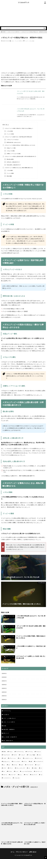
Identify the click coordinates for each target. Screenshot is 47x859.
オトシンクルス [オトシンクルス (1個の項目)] (16, 761)
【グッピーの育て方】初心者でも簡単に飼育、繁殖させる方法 (30, 627)
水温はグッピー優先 (10, 148)
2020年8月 (4, 677)
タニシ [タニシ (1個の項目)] (20, 774)
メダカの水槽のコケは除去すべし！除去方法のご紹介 (30, 647)
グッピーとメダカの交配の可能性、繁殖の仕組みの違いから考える (30, 637)
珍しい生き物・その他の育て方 (10, 737)
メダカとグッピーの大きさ (11, 140)
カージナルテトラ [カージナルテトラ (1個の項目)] (39, 761)
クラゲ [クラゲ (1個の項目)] (4, 768)
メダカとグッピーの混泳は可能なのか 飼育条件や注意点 (34, 804)
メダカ (30, 41)
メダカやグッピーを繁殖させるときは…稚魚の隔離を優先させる (18, 168)
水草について (6, 733)
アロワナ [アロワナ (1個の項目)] (15, 754)
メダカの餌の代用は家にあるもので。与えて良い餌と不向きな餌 (30, 617)
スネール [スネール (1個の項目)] (5, 774)
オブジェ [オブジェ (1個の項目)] (25, 761)
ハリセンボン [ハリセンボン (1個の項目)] (17, 778)
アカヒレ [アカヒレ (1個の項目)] (11, 751)
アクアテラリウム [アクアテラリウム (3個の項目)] (20, 751)
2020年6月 (4, 684)
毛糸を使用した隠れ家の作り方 (12, 165)
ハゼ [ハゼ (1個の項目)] (41, 774)
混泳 (33, 41)
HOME (3, 32)
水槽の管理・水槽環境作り (9, 729)
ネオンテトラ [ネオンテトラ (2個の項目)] (34, 774)
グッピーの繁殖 (9, 173)
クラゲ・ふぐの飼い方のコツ (9, 718)
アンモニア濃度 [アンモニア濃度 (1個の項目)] (31, 754)
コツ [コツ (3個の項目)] (41, 768)
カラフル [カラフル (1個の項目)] (15, 764)
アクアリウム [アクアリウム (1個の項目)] (30, 751)
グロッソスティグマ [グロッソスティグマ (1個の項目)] (20, 768)
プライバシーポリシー (22, 852)
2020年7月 (4, 681)
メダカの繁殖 (8, 170)
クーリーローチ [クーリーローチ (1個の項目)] (29, 764)
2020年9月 (4, 673)
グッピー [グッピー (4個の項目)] (38, 764)
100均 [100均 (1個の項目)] (4, 751)
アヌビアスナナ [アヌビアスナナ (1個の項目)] (6, 754)
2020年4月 (4, 692)
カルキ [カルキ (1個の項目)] (21, 764)
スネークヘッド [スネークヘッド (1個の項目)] (38, 771)
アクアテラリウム (7, 710)
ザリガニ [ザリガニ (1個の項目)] (10, 771)
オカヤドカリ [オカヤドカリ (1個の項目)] (39, 758)
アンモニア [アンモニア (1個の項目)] (22, 754)
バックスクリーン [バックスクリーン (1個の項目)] (7, 778)
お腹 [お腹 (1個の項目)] (31, 761)
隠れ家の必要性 (9, 159)
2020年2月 (4, 699)
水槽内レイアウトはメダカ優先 (12, 154)
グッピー (26, 41)
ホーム (12, 852)
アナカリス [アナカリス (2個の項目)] (38, 751)
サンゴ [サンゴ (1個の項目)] (16, 771)
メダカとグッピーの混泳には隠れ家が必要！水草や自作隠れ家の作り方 (19, 156)
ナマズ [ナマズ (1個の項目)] (26, 774)
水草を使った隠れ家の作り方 (12, 162)
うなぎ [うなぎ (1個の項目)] (4, 758)
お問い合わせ (32, 852)
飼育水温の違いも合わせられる (12, 142)
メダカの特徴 (8, 131)
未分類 (4, 725)
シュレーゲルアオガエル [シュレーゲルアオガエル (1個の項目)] (26, 771)
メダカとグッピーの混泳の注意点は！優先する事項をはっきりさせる (19, 145)
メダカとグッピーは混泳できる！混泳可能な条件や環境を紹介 (17, 137)
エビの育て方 (6, 714)
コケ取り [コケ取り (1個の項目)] (35, 768)
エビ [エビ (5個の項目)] (20, 758)
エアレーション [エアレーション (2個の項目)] (12, 758)
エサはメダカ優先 (9, 151)
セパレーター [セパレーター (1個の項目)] (13, 774)
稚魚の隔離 (8, 176)
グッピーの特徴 (9, 134)
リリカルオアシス (23, 2)
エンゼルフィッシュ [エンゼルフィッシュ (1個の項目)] (28, 758)
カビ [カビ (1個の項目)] (9, 764)
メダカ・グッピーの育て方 (13, 32)
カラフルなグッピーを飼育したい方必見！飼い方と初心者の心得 (30, 657)
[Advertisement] (23, 16)
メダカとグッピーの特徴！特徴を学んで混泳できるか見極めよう (18, 128)
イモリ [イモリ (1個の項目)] (39, 754)
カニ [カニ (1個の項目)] (4, 764)
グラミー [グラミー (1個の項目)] (11, 768)
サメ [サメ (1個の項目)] (4, 771)
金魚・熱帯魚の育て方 (8, 740)
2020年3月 (4, 695)
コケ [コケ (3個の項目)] (29, 768)
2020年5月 (4, 688)
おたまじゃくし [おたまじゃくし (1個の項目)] (6, 761)
